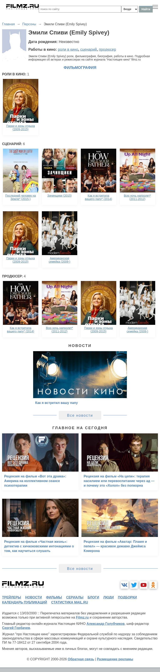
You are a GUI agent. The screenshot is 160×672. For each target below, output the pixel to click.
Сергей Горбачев (16, 628)
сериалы (74, 597)
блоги (93, 597)
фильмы (54, 597)
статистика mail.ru (69, 602)
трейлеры (11, 597)
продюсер (107, 49)
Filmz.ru (82, 617)
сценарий (88, 49)
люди (108, 597)
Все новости (80, 415)
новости (33, 597)
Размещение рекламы (115, 659)
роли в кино (68, 49)
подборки (127, 597)
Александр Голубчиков (105, 623)
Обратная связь (81, 659)
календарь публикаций (24, 602)
